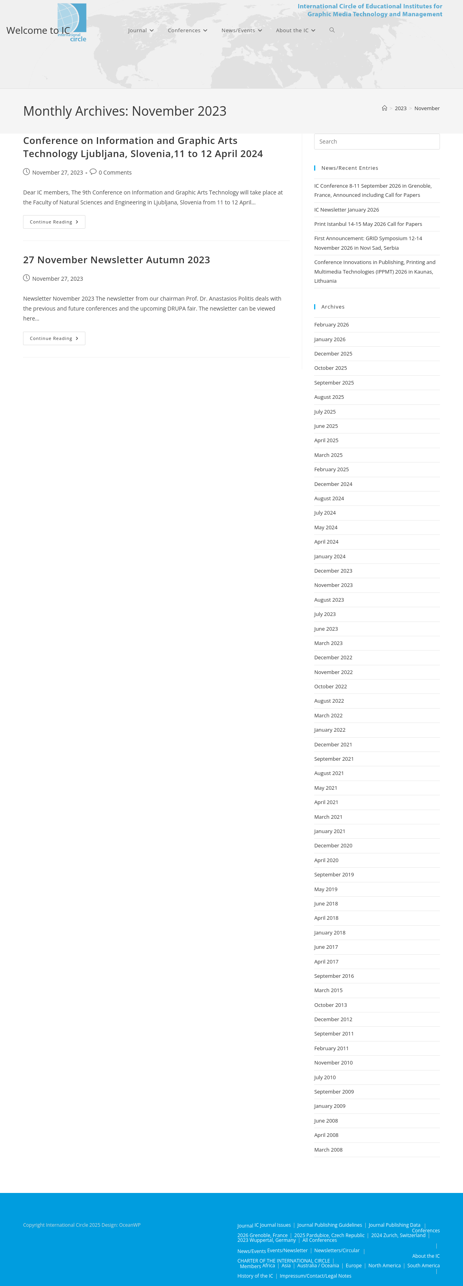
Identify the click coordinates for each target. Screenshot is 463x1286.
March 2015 (328, 990)
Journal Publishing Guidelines (329, 1225)
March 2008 (328, 1149)
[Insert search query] (377, 142)
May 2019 (326, 889)
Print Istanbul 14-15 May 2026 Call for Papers (368, 223)
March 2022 (328, 715)
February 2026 (331, 324)
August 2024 (329, 498)
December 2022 (333, 657)
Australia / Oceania (318, 1265)
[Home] (384, 108)
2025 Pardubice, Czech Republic (329, 1235)
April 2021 (326, 802)
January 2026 (329, 339)
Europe (354, 1265)
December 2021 (333, 744)
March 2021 (328, 816)
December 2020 (333, 845)
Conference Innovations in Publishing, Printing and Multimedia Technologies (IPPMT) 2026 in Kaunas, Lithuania (375, 271)
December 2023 (333, 570)
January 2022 (329, 729)
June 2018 (326, 903)
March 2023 (328, 643)
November (427, 108)
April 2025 (326, 440)
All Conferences (320, 1240)
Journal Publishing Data (395, 1225)
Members (250, 1266)
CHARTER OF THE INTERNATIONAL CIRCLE (283, 1260)
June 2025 (326, 425)
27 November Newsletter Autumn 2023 (116, 259)
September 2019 (334, 874)
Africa (268, 1265)
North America (384, 1265)
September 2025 (334, 382)
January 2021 (329, 831)
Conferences (426, 1230)
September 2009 (334, 1091)
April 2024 (326, 541)
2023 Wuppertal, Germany (266, 1240)
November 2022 (333, 672)
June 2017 (326, 946)
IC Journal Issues (273, 1225)
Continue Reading (57, 223)
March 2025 (328, 454)
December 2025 (333, 353)
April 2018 (326, 917)
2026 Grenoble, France (262, 1235)
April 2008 (326, 1134)
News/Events (251, 1251)
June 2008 (326, 1120)
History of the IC (255, 1275)
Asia (286, 1265)
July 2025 (325, 411)
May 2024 (326, 527)
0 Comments (115, 172)
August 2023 (329, 599)
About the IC (426, 1256)
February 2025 (331, 469)
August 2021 (329, 773)
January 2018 (329, 932)
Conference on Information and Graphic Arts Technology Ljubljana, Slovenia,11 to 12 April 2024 (143, 147)
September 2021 (334, 758)
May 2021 (326, 787)
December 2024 (333, 484)
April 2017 (326, 961)
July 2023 (325, 614)
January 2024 (329, 556)
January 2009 (329, 1105)
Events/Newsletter (287, 1250)
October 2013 (330, 1004)
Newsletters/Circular (337, 1250)
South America (423, 1265)
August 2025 (329, 396)
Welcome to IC (38, 30)
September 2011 (334, 1033)
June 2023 (326, 628)
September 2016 (334, 975)
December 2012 (333, 1019)
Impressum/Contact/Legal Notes (316, 1275)
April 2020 (326, 860)
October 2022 (330, 686)
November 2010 (333, 1062)
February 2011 (331, 1048)
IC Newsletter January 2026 (346, 209)
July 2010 (325, 1077)
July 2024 (325, 512)
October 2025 (330, 367)
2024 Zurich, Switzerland (398, 1235)
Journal (245, 1225)
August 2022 (329, 700)
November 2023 (333, 585)
